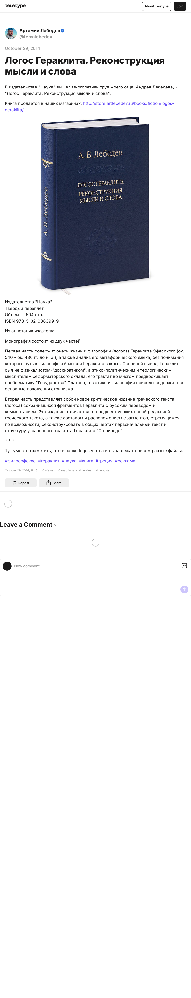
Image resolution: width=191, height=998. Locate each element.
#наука (69, 460)
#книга (86, 460)
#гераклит (48, 460)
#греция (104, 460)
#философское (20, 460)
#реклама (125, 460)
